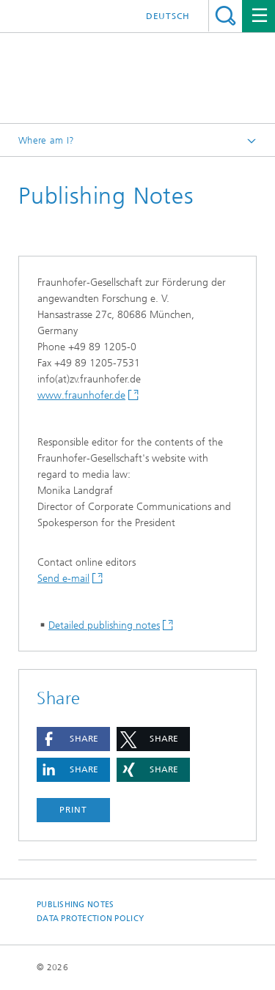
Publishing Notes (75, 904)
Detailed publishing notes (104, 625)
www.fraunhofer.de (81, 395)
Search (225, 16)
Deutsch (168, 16)
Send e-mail (63, 578)
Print (73, 810)
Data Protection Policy (90, 918)
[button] (73, 739)
